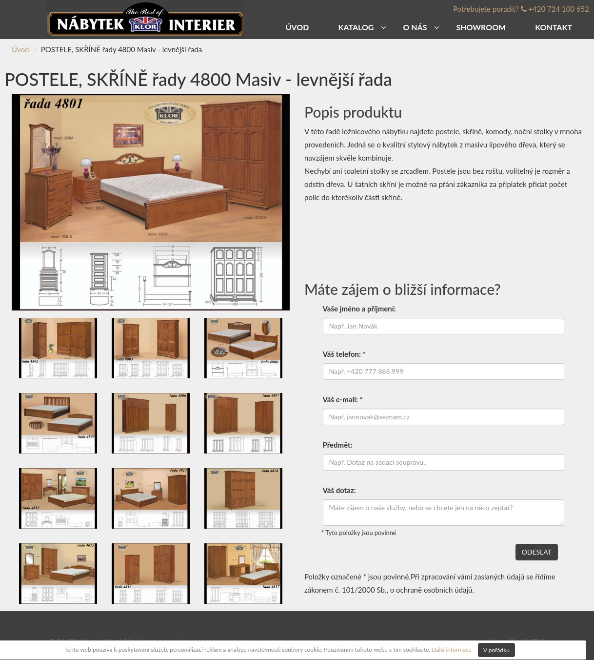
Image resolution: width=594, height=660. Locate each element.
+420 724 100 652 (558, 8)
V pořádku (496, 650)
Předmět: (338, 444)
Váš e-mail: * (343, 399)
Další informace (451, 649)
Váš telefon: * (344, 354)
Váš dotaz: (339, 490)
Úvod (20, 49)
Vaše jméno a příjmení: (359, 308)
